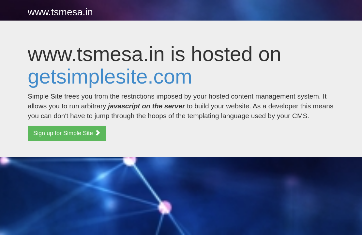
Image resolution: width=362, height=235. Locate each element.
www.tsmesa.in (60, 12)
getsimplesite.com (110, 76)
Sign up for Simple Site (66, 133)
